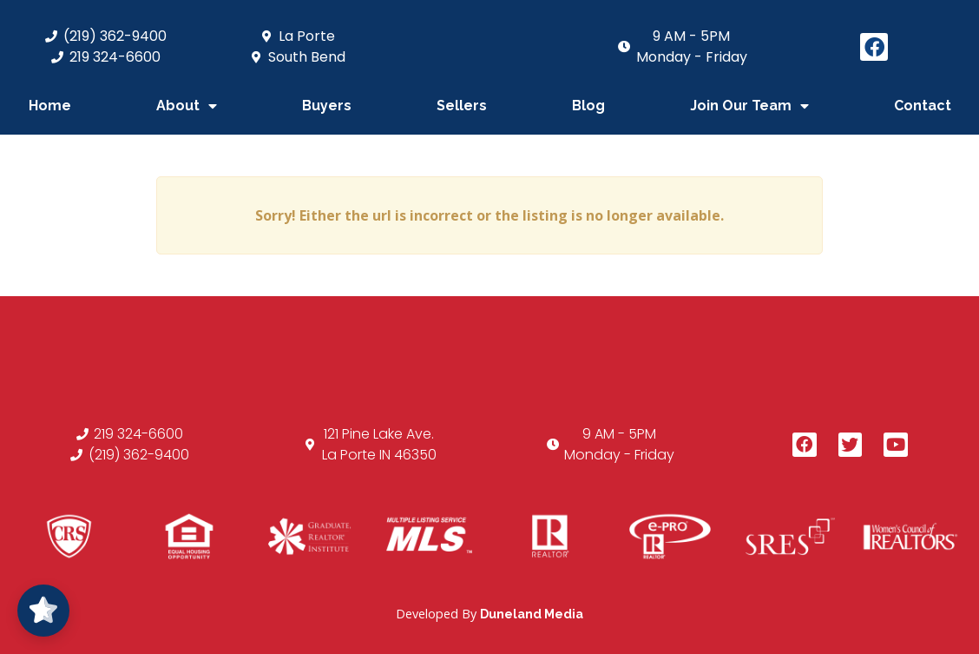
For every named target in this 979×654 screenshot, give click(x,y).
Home (50, 105)
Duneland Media (531, 613)
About (186, 106)
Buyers (327, 105)
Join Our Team (749, 106)
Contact (922, 105)
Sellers (462, 105)
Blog (588, 105)
